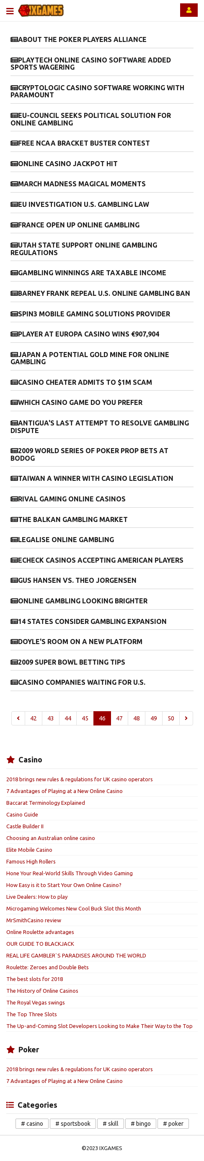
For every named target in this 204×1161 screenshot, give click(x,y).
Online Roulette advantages (40, 932)
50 (171, 718)
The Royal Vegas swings (35, 1002)
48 (136, 718)
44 (68, 718)
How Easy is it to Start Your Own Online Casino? (63, 885)
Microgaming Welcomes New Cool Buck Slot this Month (73, 908)
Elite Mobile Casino (29, 850)
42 (33, 718)
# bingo (141, 1123)
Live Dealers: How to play (36, 897)
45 (85, 718)
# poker (173, 1123)
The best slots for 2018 (34, 979)
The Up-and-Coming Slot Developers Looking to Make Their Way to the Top (99, 1026)
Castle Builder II (25, 826)
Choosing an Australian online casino (50, 838)
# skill (111, 1123)
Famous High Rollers (31, 861)
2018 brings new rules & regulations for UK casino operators (79, 779)
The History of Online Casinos (42, 991)
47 (119, 718)
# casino (32, 1123)
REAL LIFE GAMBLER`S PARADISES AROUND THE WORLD (76, 955)
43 (50, 718)
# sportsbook (72, 1123)
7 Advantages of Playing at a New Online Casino (64, 791)
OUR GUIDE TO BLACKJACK (40, 944)
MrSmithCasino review (33, 920)
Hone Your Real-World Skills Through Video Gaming (69, 873)
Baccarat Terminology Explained (45, 803)
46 (102, 718)
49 (153, 718)
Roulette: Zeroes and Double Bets (47, 967)
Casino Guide (22, 814)
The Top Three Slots (31, 1014)
